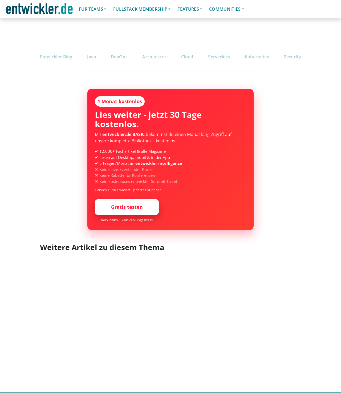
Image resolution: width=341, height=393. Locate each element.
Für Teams (91, 9)
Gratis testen (127, 207)
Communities (225, 9)
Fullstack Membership (140, 9)
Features (188, 9)
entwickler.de (39, 10)
